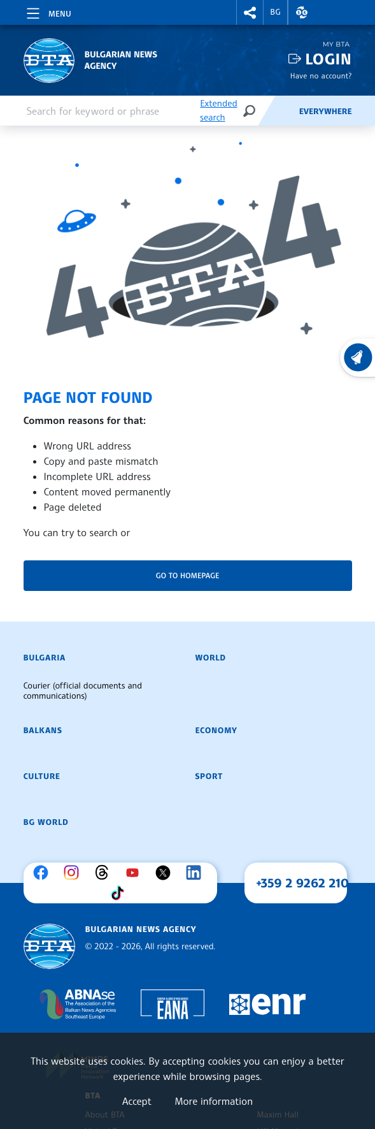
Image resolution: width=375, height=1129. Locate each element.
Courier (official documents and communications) (83, 691)
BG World (46, 822)
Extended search (218, 110)
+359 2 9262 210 (302, 883)
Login (328, 59)
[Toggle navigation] (48, 11)
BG (275, 12)
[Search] (249, 111)
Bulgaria (45, 658)
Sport (209, 776)
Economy (216, 730)
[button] (250, 12)
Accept (137, 1101)
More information (213, 1101)
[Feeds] (278, 110)
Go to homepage (188, 575)
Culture (42, 776)
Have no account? (321, 75)
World (210, 658)
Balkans (43, 730)
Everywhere (325, 111)
